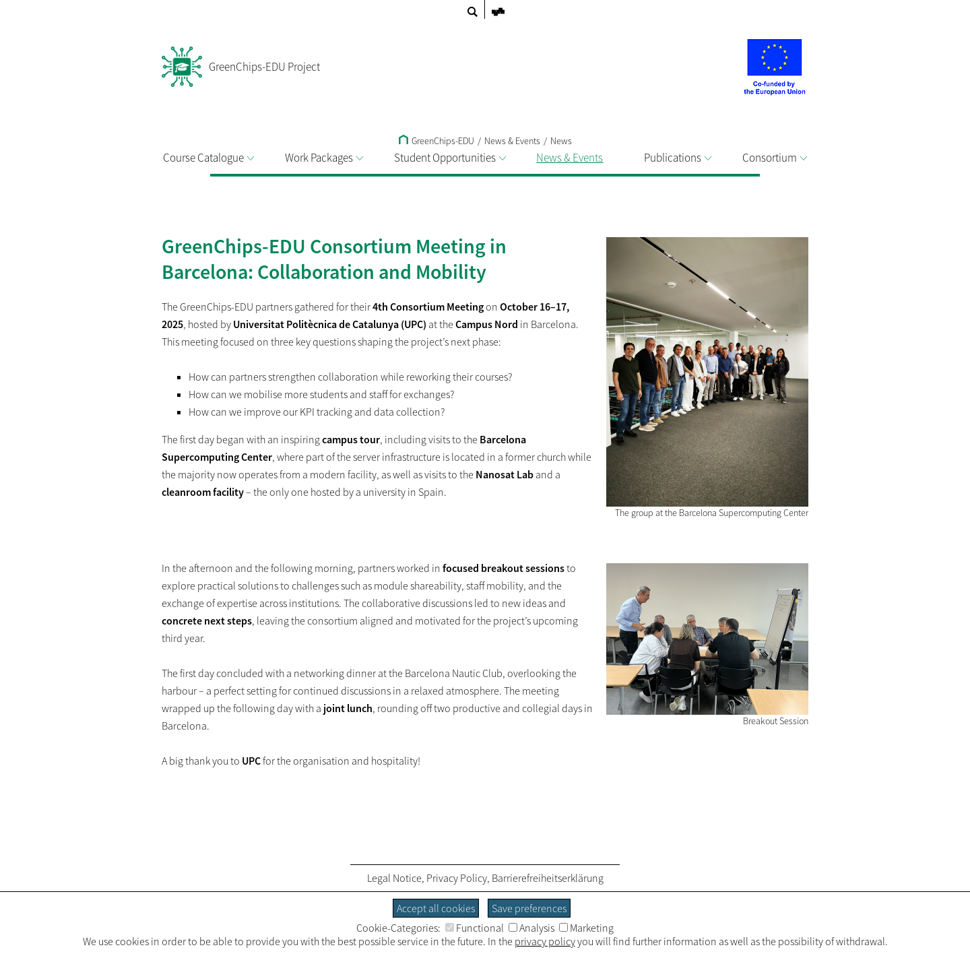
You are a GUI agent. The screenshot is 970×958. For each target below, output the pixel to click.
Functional (474, 927)
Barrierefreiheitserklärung (548, 878)
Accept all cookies (436, 908)
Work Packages (324, 157)
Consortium (774, 157)
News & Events (574, 157)
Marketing (586, 927)
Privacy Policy (456, 878)
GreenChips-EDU (436, 141)
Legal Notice (394, 878)
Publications (677, 157)
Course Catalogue (208, 157)
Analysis (531, 927)
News (561, 141)
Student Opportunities (450, 157)
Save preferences (529, 908)
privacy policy (545, 941)
